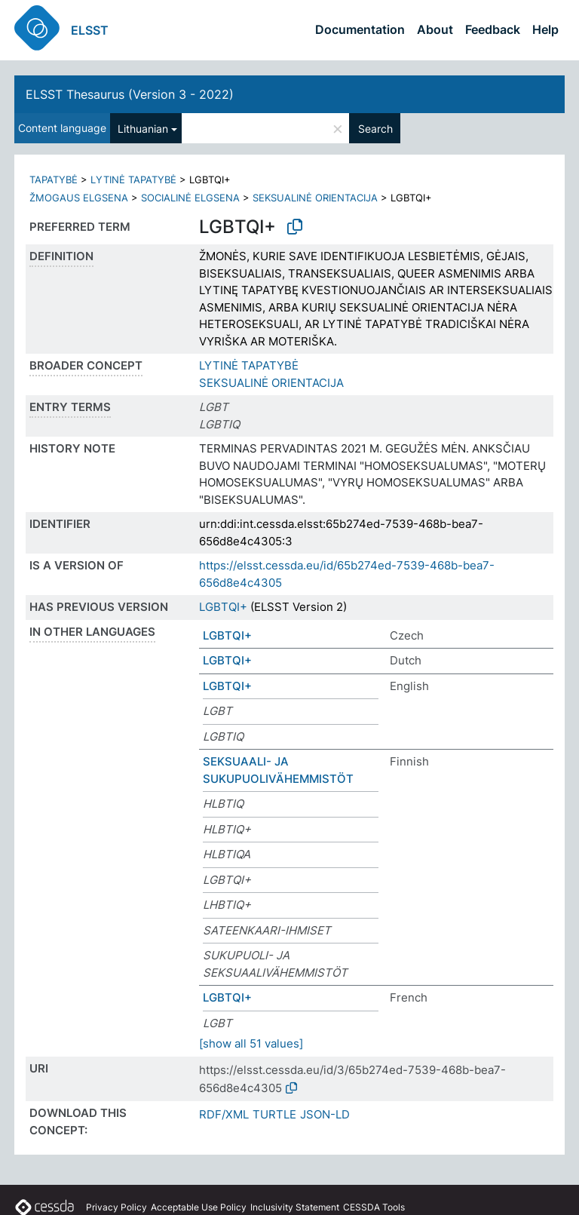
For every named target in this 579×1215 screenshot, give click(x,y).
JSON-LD (325, 1114)
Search (375, 128)
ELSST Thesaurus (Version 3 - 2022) (130, 94)
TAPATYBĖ (53, 179)
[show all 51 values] (251, 1043)
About (435, 29)
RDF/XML (224, 1114)
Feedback (492, 29)
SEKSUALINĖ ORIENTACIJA (315, 198)
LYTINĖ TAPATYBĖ (133, 179)
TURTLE (274, 1114)
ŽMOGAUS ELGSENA (78, 198)
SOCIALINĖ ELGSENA (190, 198)
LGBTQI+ (223, 607)
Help (545, 29)
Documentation (360, 29)
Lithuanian (143, 128)
